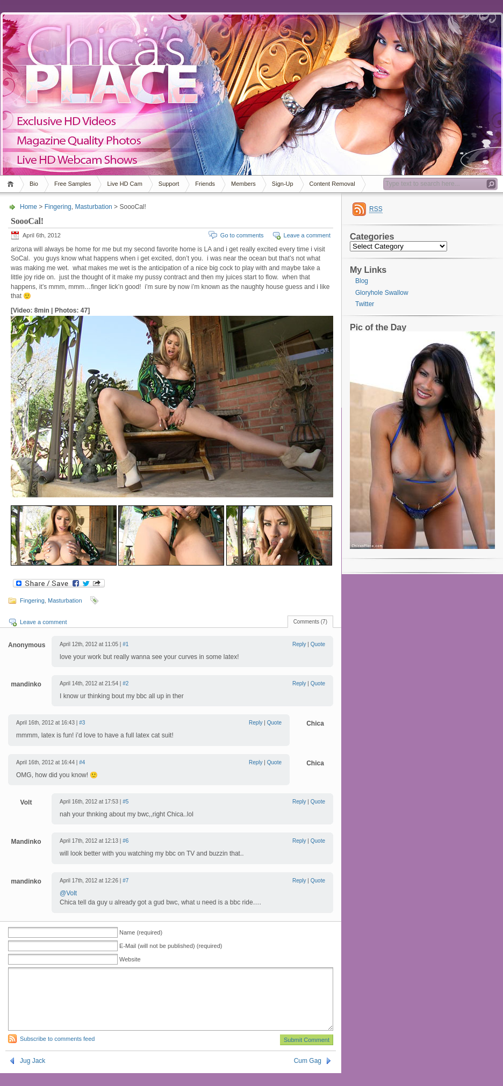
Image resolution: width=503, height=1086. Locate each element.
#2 (125, 683)
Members (243, 183)
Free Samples (72, 183)
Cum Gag (307, 1073)
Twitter (364, 304)
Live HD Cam (124, 183)
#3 (82, 723)
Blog (361, 281)
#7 (125, 881)
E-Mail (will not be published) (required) (170, 946)
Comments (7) (310, 622)
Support (169, 183)
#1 (125, 644)
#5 (125, 802)
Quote (318, 644)
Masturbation (93, 207)
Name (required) (140, 932)
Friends (205, 183)
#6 (125, 841)
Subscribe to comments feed (57, 1051)
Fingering (58, 207)
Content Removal (332, 183)
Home (12, 184)
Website (130, 959)
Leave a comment (307, 235)
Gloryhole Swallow (381, 292)
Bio (34, 183)
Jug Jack (32, 1073)
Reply (299, 644)
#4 (82, 762)
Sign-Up (282, 183)
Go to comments (242, 235)
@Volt (68, 893)
